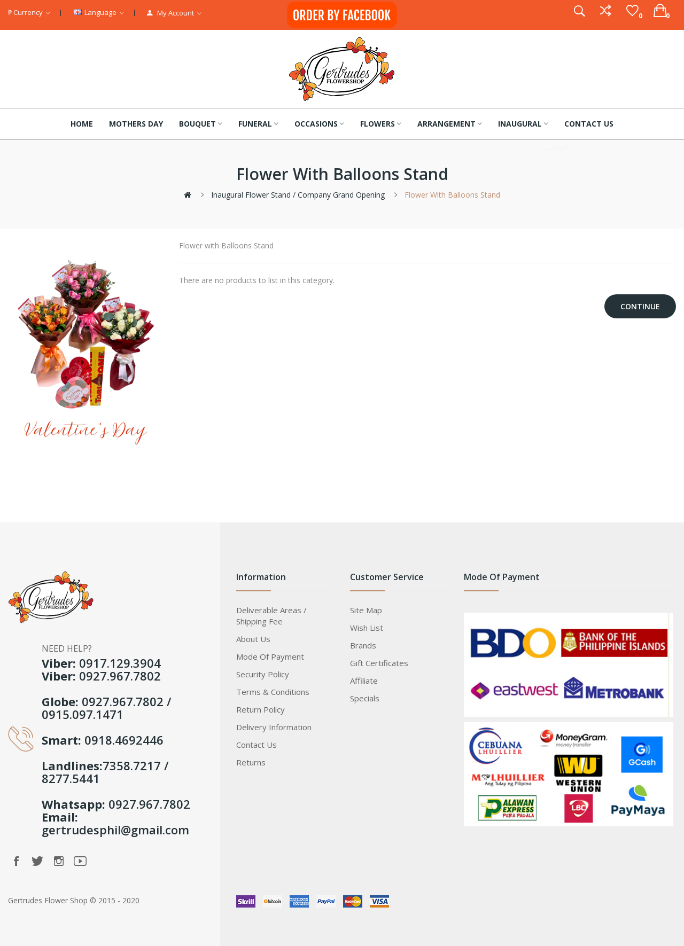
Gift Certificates (379, 663)
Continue (640, 306)
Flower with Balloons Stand (452, 195)
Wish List (366, 627)
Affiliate (364, 680)
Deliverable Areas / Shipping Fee (271, 616)
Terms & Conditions (272, 691)
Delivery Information (274, 727)
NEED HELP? (67, 648)
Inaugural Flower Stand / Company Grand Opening (298, 195)
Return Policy (260, 709)
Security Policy (262, 674)
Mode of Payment (270, 656)
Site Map (366, 610)
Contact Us (256, 744)
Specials (364, 698)
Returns (251, 762)
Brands (363, 645)
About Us (253, 639)
